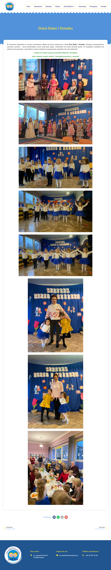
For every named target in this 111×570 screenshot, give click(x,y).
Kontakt (103, 6)
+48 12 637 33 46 (91, 555)
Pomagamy (93, 6)
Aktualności (38, 6)
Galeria (57, 6)
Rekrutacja (82, 6)
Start (28, 6)
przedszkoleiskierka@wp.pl (68, 555)
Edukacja (49, 6)
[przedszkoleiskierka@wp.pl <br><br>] (57, 555)
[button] (54, 517)
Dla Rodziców (69, 6)
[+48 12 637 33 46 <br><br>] (83, 555)
